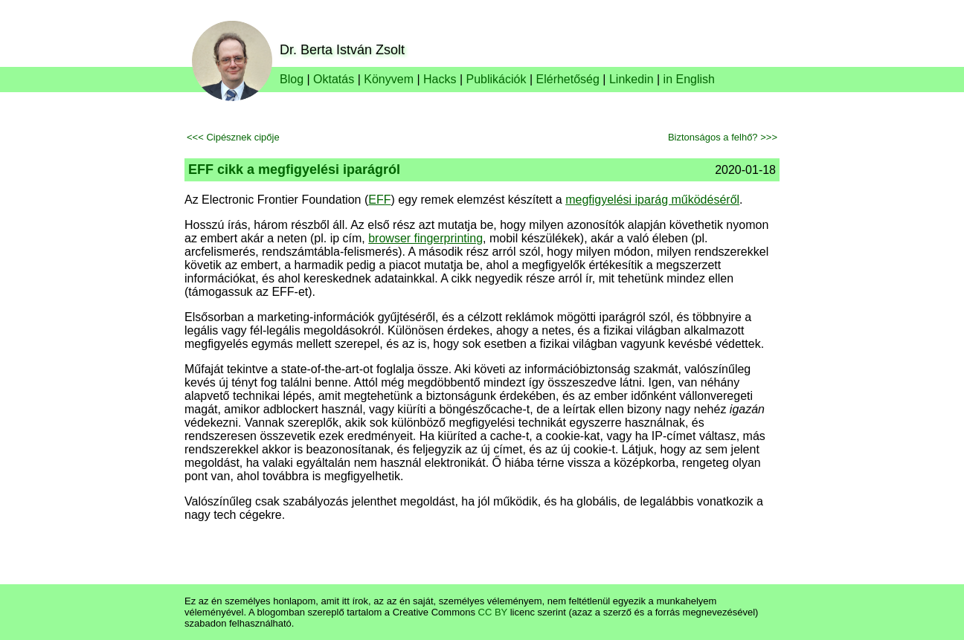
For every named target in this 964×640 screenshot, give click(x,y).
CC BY (493, 612)
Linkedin (631, 79)
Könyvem (389, 79)
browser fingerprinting (425, 238)
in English (689, 79)
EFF (379, 199)
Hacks (439, 79)
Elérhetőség (568, 79)
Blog (291, 79)
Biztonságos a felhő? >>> (722, 137)
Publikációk (496, 79)
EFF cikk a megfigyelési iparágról (294, 169)
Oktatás (333, 79)
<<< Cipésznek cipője (233, 137)
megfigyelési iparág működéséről (652, 199)
